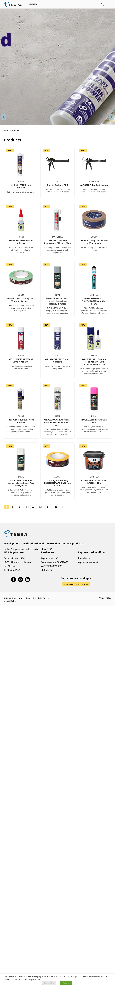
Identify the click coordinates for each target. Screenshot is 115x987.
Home (7, 130)
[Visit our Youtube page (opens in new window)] (20, 579)
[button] (33, 4)
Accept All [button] (66, 983)
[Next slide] (111, 117)
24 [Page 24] (48, 507)
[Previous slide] (3, 117)
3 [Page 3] (19, 507)
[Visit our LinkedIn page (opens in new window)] (27, 579)
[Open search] (102, 4)
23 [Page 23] (40, 507)
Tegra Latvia (84, 558)
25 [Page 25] (56, 507)
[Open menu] (109, 4)
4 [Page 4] (26, 507)
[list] (57, 325)
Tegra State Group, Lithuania (19, 598)
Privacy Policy (105, 598)
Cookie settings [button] (49, 983)
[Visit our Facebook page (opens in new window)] (13, 579)
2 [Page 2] (12, 507)
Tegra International (88, 562)
